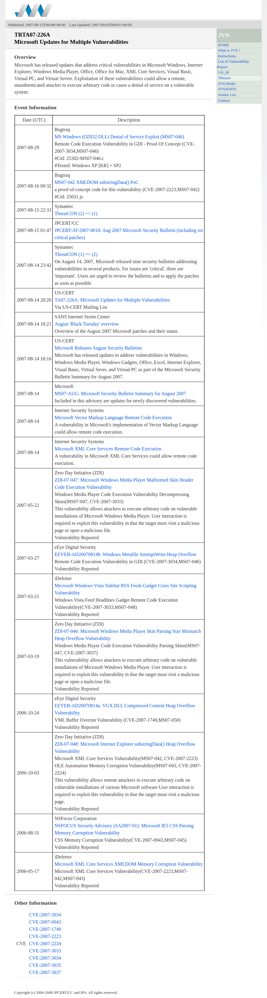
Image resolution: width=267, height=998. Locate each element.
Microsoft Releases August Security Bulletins (98, 347)
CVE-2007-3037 (45, 972)
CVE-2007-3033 (45, 950)
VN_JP (223, 73)
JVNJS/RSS (227, 89)
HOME (223, 45)
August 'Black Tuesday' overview (87, 323)
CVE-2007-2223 (45, 936)
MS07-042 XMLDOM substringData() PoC (97, 182)
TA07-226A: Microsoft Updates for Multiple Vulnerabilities (112, 299)
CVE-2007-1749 (45, 929)
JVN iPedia (227, 84)
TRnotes (224, 78)
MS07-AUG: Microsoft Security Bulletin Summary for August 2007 (120, 393)
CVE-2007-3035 (45, 965)
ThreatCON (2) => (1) (76, 213)
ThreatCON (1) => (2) (76, 254)
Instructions (227, 56)
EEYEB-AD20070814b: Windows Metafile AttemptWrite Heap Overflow (125, 554)
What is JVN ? (229, 50)
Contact (224, 100)
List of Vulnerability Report (233, 64)
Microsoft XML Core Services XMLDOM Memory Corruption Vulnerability (129, 864)
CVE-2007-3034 (45, 914)
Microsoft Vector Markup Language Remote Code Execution (113, 417)
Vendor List (227, 95)
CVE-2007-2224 (45, 943)
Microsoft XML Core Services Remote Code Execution (108, 448)
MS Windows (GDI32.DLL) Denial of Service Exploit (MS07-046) (119, 136)
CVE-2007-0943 (45, 921)
